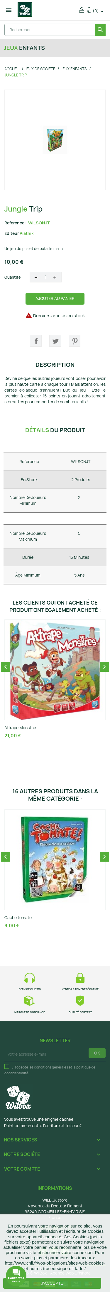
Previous (5, 667)
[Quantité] (46, 277)
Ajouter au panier (55, 298)
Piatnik (26, 233)
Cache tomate (18, 917)
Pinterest (74, 340)
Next (104, 667)
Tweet (55, 340)
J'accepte (52, 1283)
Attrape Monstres (20, 727)
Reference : (15, 223)
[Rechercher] (55, 30)
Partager (35, 340)
